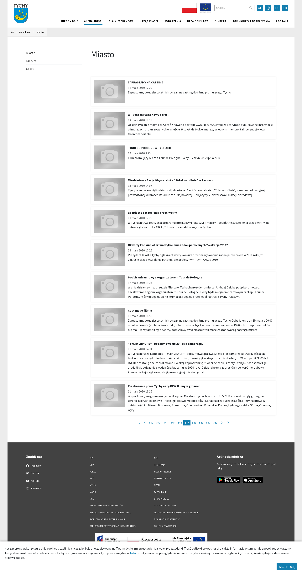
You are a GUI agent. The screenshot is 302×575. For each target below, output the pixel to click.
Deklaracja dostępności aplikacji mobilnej (113, 526)
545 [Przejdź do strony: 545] (173, 422)
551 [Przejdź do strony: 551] (215, 422)
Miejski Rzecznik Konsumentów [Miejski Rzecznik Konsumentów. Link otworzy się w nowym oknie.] (106, 505)
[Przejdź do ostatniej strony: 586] (228, 422)
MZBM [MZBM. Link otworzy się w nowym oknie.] (157, 485)
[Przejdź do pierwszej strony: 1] (139, 422)
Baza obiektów (198, 21)
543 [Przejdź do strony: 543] (158, 422)
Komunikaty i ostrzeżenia (251, 21)
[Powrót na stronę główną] (12, 32)
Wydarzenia (173, 21)
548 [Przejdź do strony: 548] (194, 422)
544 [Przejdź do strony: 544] (166, 422)
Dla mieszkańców (121, 21)
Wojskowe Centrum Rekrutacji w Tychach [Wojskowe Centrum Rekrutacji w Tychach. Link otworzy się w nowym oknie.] (176, 512)
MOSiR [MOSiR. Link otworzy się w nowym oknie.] (93, 492)
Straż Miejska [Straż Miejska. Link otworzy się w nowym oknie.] (161, 499)
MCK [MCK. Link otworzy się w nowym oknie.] (156, 458)
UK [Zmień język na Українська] (285, 8)
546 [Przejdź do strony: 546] (180, 422)
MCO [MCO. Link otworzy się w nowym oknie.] (92, 478)
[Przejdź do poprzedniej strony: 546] (145, 422)
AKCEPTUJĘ (287, 567)
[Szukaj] (234, 8)
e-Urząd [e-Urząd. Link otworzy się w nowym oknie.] (220, 21)
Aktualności (93, 21)
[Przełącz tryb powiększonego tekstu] (268, 8)
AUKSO (93, 471)
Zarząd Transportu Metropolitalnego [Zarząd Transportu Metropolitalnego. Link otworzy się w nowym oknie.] (110, 512)
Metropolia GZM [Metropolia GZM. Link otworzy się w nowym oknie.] (162, 478)
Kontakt (282, 21)
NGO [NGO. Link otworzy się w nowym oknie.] (92, 499)
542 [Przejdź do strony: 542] (151, 422)
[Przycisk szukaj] (251, 8)
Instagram (34, 488)
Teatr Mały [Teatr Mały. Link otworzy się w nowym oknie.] (159, 465)
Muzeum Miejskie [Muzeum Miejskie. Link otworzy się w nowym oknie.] (162, 471)
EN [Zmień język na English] (277, 8)
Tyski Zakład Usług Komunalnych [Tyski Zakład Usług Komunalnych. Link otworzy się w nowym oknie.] (107, 519)
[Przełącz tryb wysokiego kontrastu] (260, 8)
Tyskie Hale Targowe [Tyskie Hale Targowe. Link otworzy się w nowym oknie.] (165, 505)
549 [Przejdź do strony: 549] (201, 422)
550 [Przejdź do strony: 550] (208, 422)
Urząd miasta (149, 21)
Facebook (33, 465)
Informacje (69, 21)
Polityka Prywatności (165, 526)
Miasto (40, 32)
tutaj (133, 553)
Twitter (32, 473)
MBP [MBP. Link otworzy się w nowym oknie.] (92, 465)
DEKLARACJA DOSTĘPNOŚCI (167, 519)
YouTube (32, 481)
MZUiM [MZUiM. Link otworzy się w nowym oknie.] (93, 485)
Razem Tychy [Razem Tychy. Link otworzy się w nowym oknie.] (160, 492)
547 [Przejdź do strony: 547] (187, 422)
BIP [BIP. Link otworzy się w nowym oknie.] (91, 458)
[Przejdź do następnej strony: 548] (222, 422)
